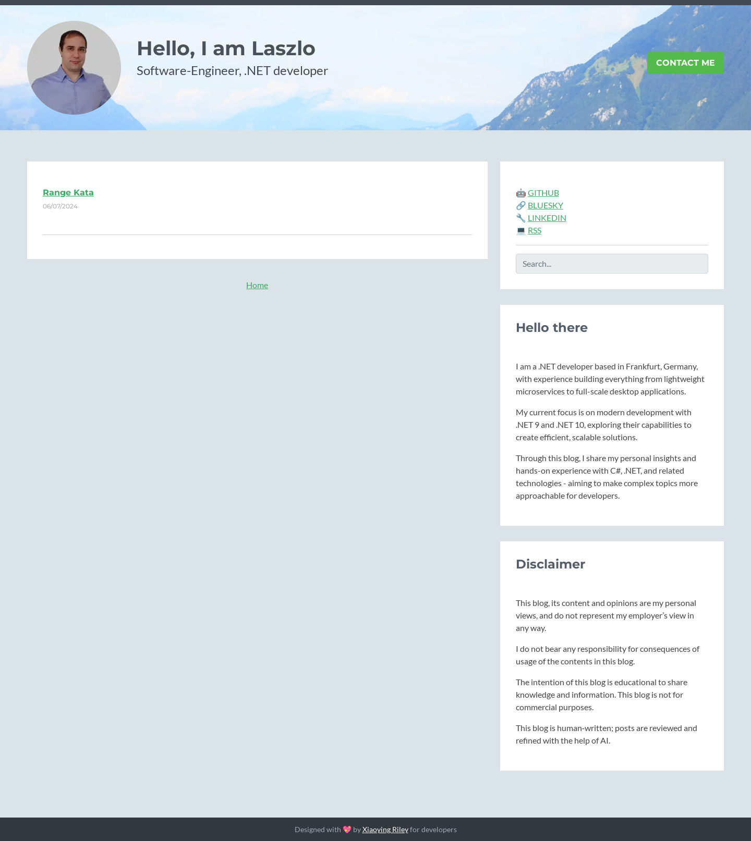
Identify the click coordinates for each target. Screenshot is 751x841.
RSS (534, 230)
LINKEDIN (547, 217)
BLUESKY (545, 205)
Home (257, 285)
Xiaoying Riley (385, 829)
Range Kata (68, 192)
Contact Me (685, 63)
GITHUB (543, 192)
